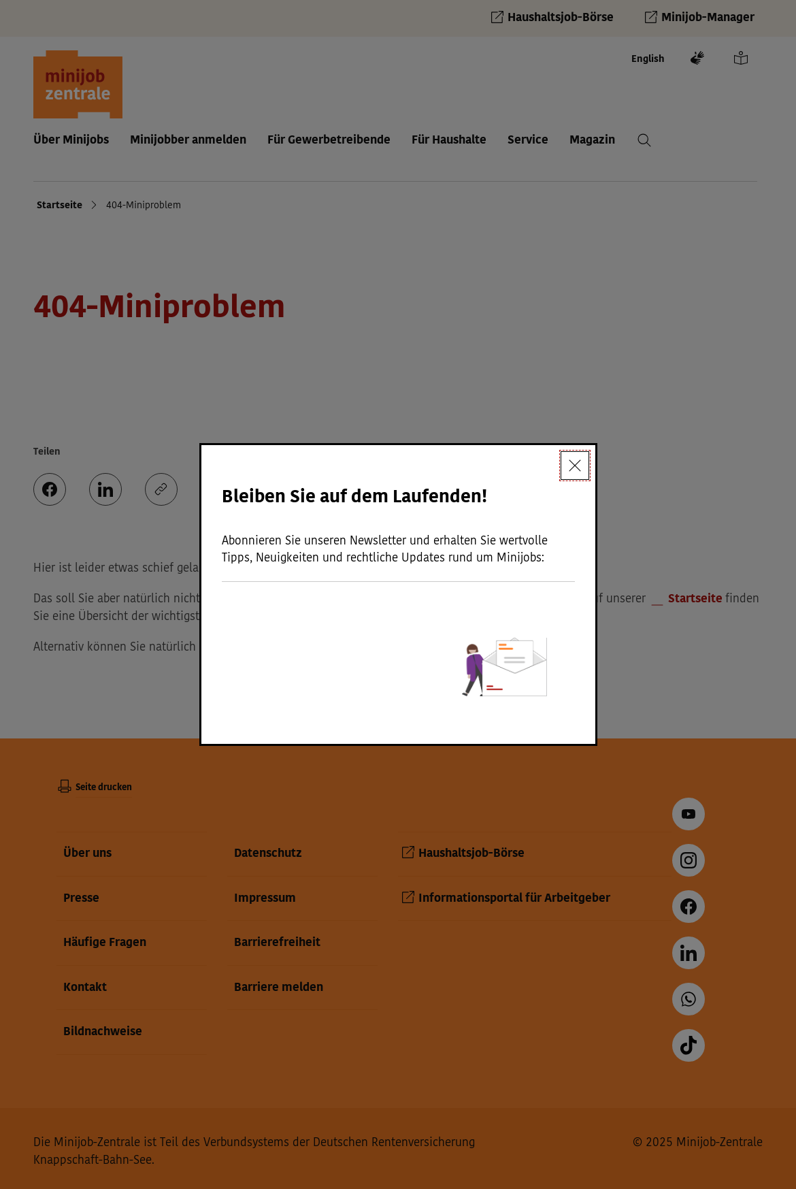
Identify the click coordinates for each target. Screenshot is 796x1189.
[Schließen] (574, 465)
